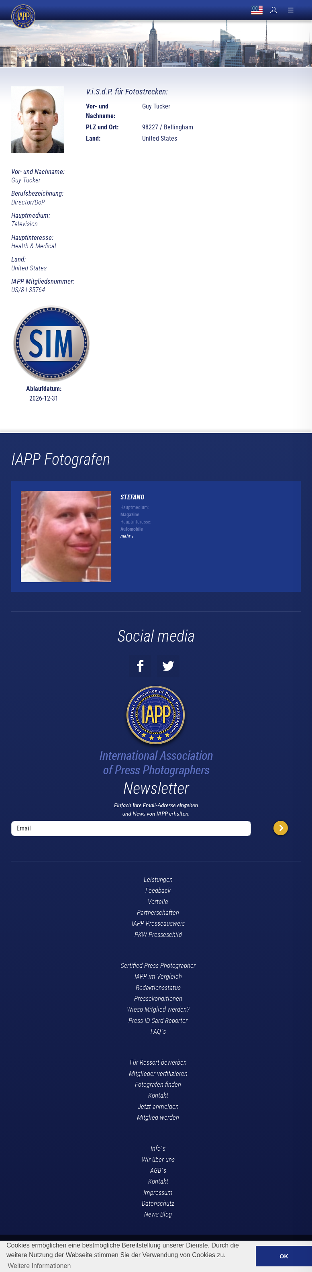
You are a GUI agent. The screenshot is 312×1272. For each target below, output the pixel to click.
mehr (126, 536)
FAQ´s (158, 1031)
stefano (132, 497)
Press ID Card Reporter (158, 1020)
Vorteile (158, 902)
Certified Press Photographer (158, 965)
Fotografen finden (158, 1084)
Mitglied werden (158, 1117)
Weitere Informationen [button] (39, 1265)
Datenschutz (158, 1203)
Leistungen (158, 879)
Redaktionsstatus (158, 988)
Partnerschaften (158, 912)
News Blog (158, 1214)
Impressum (158, 1192)
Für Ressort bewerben (158, 1062)
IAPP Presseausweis (158, 923)
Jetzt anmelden (158, 1106)
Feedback (158, 890)
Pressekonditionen (158, 998)
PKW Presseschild (158, 934)
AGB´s (158, 1170)
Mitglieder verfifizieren (158, 1074)
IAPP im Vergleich (158, 976)
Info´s (158, 1148)
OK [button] (283, 1256)
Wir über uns (158, 1159)
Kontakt (158, 1095)
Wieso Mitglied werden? (158, 1009)
